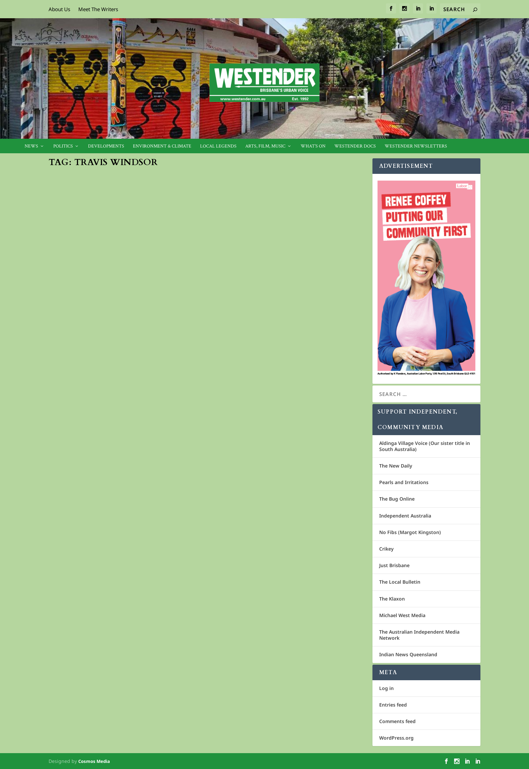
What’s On (313, 146)
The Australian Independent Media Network (419, 635)
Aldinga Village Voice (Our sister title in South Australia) (424, 446)
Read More (74, 435)
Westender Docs (355, 146)
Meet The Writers (98, 9)
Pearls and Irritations (403, 482)
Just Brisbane (394, 565)
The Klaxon (392, 598)
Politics (63, 146)
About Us (59, 9)
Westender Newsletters (416, 146)
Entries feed (393, 704)
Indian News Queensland (408, 654)
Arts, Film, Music (265, 146)
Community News (311, 251)
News (31, 146)
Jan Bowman (72, 399)
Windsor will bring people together (119, 388)
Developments (106, 146)
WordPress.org (396, 738)
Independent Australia (405, 515)
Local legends (218, 146)
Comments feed (397, 721)
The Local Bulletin (399, 582)
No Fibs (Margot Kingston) (410, 532)
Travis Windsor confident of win (277, 240)
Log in (386, 688)
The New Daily (395, 465)
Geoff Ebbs (235, 251)
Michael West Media (402, 615)
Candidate (122, 399)
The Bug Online (397, 499)
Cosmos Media (94, 761)
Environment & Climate (162, 146)
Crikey (386, 549)
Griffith (140, 399)
